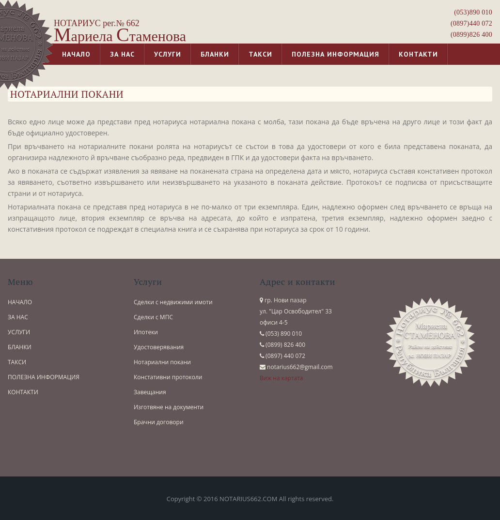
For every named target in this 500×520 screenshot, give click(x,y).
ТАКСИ (17, 362)
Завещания (150, 392)
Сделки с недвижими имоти (173, 302)
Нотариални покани (162, 362)
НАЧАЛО (20, 302)
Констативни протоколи (168, 377)
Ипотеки (146, 332)
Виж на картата (281, 378)
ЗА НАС (18, 317)
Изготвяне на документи (168, 407)
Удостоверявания (159, 347)
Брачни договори (159, 422)
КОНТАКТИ (23, 392)
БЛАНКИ (19, 347)
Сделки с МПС (153, 317)
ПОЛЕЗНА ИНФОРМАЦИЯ (43, 377)
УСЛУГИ (19, 332)
